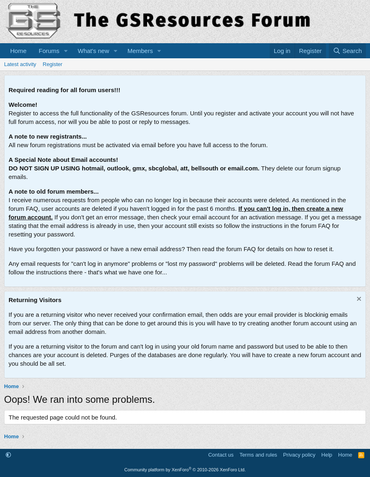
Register (52, 64)
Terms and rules (258, 455)
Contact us (220, 455)
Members (140, 50)
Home (18, 50)
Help (327, 455)
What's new (93, 50)
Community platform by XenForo (185, 469)
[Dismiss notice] (358, 300)
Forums (49, 50)
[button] (66, 50)
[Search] (347, 50)
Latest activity (20, 64)
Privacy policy (299, 455)
